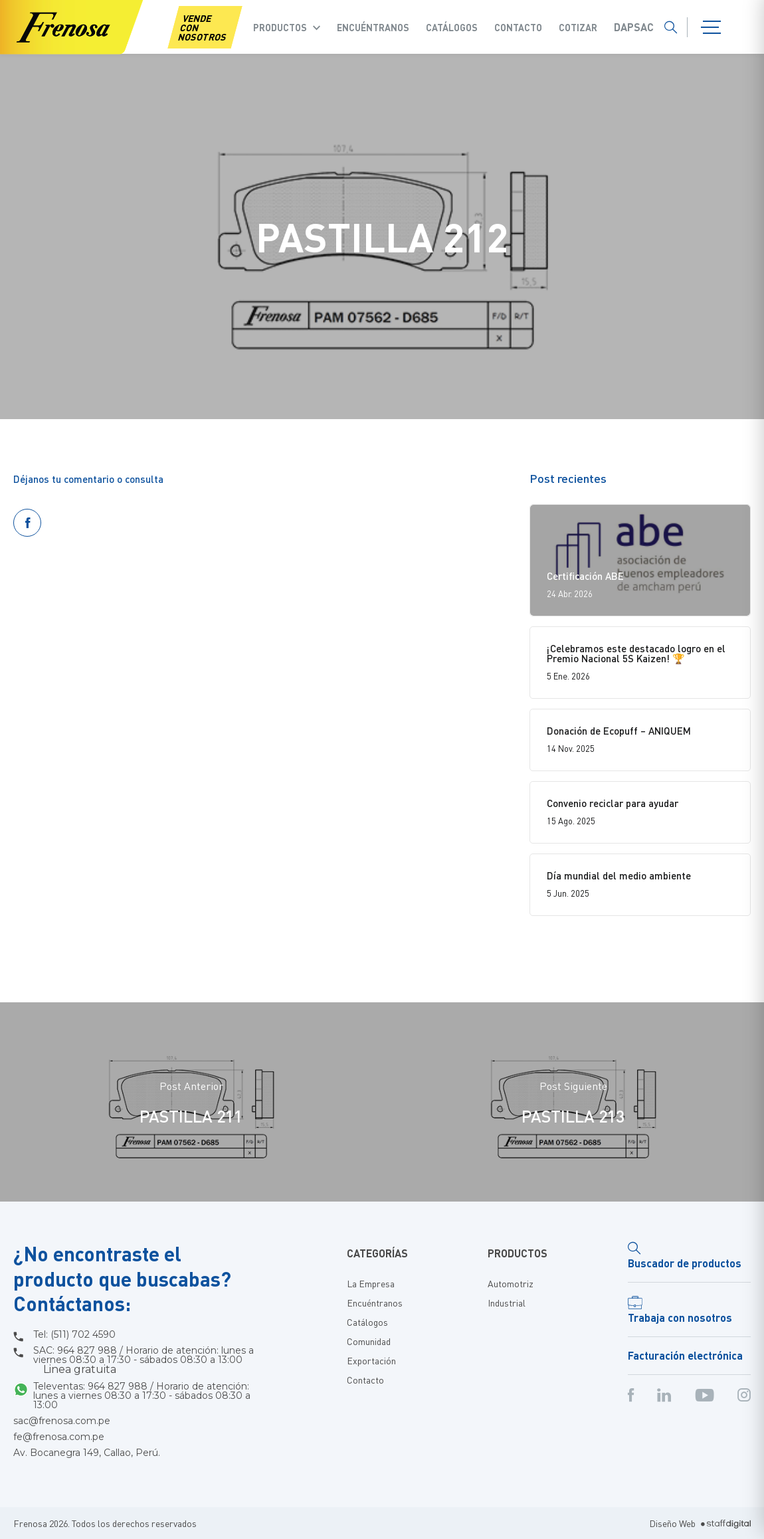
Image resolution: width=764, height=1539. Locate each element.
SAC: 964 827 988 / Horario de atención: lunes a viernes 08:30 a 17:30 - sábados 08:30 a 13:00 (143, 1360)
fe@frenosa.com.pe (58, 1436)
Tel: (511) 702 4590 (74, 1334)
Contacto (518, 27)
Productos (280, 27)
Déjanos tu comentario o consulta (88, 479)
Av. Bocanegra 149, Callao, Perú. (86, 1452)
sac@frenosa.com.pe (61, 1420)
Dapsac (634, 27)
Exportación (371, 1360)
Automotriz (510, 1283)
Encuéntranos (373, 27)
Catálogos (452, 27)
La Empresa (371, 1283)
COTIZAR (578, 27)
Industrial (506, 1303)
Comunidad (369, 1341)
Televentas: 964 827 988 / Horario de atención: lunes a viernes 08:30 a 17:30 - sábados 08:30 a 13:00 (141, 1395)
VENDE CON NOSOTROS (202, 27)
